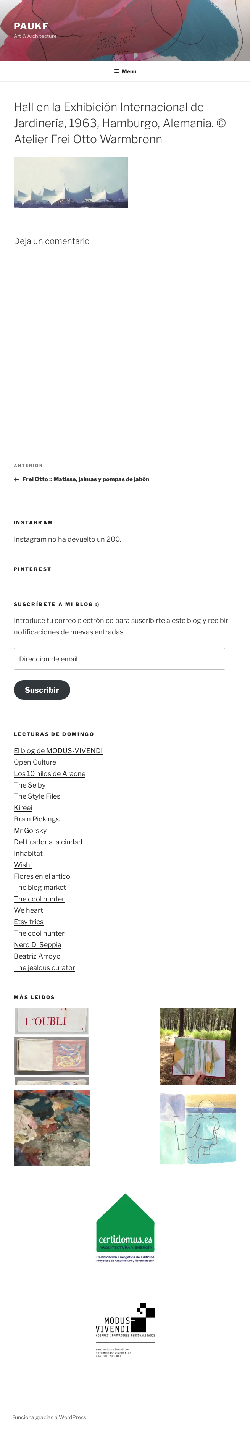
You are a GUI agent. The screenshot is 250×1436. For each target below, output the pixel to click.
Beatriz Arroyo (37, 956)
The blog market (40, 887)
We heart (28, 910)
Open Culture (35, 762)
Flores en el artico (42, 876)
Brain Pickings (37, 819)
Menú (125, 71)
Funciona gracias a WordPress (49, 1417)
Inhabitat (28, 853)
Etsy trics (29, 922)
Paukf (31, 26)
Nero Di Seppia (37, 945)
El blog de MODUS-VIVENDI (58, 751)
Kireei (23, 808)
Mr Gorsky (30, 830)
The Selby (30, 785)
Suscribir (42, 690)
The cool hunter (39, 899)
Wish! (23, 865)
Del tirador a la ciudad (48, 842)
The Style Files (37, 796)
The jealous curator (44, 968)
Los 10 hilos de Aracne (49, 774)
